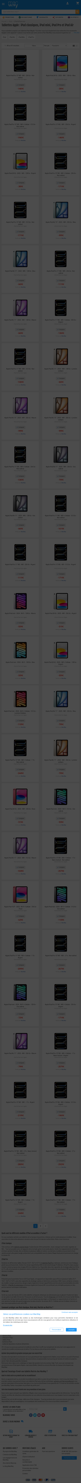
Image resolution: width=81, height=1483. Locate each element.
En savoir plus (7, 1325)
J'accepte (71, 1330)
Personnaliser (56, 1330)
